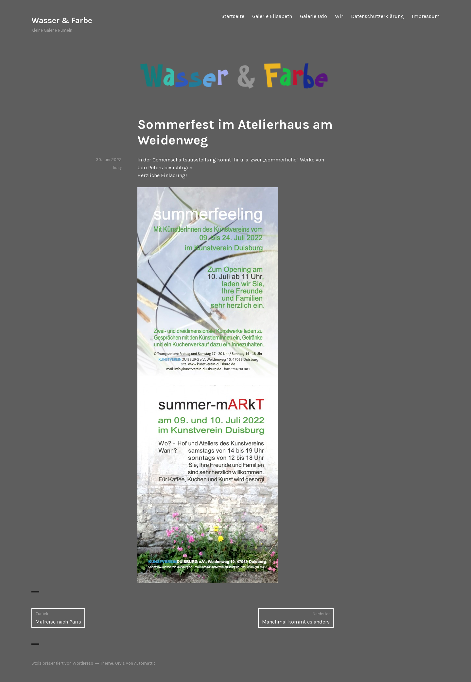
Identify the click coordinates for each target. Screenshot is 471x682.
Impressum (426, 16)
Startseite (232, 16)
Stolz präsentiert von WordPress (62, 663)
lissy (117, 167)
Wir (339, 16)
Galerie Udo (313, 16)
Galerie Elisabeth (272, 16)
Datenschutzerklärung (377, 16)
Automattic (145, 663)
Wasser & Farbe (61, 20)
